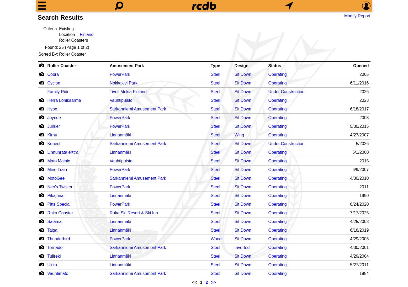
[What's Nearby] (289, 6)
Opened (361, 65)
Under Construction (286, 91)
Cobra (53, 74)
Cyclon (53, 83)
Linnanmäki (120, 135)
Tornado (55, 247)
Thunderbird (58, 239)
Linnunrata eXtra (62, 152)
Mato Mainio (58, 161)
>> (213, 282)
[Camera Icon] (41, 74)
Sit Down (243, 74)
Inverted (242, 247)
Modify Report (357, 16)
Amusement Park (127, 65)
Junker (53, 126)
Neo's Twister (59, 187)
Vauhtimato (57, 273)
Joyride (54, 117)
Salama (54, 221)
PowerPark (120, 74)
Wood (216, 239)
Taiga (52, 230)
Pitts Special (59, 204)
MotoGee (56, 178)
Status (274, 65)
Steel (215, 74)
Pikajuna (55, 195)
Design (241, 65)
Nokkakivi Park (123, 83)
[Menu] (42, 6)
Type (215, 65)
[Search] (119, 6)
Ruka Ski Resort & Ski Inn (134, 213)
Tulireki (54, 256)
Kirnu (52, 135)
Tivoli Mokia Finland (128, 91)
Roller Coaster (61, 65)
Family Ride (58, 91)
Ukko (52, 265)
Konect (54, 143)
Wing (239, 135)
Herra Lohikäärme (64, 100)
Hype (52, 109)
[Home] (204, 6)
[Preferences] (366, 6)
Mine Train (57, 169)
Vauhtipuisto (121, 100)
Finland (86, 34)
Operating (277, 74)
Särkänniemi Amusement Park (138, 109)
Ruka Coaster (60, 213)
